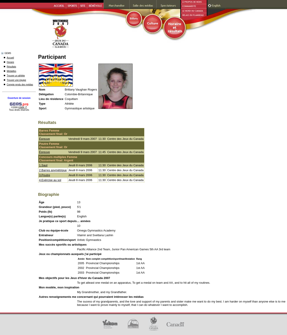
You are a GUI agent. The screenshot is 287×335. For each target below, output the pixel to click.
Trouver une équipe (16, 80)
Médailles (11, 71)
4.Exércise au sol (50, 180)
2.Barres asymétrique (53, 170)
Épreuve (44, 138)
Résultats (11, 66)
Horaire (10, 62)
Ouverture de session (19, 98)
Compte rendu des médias (20, 84)
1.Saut (43, 165)
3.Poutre (44, 175)
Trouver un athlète (16, 75)
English (217, 5)
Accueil (10, 57)
